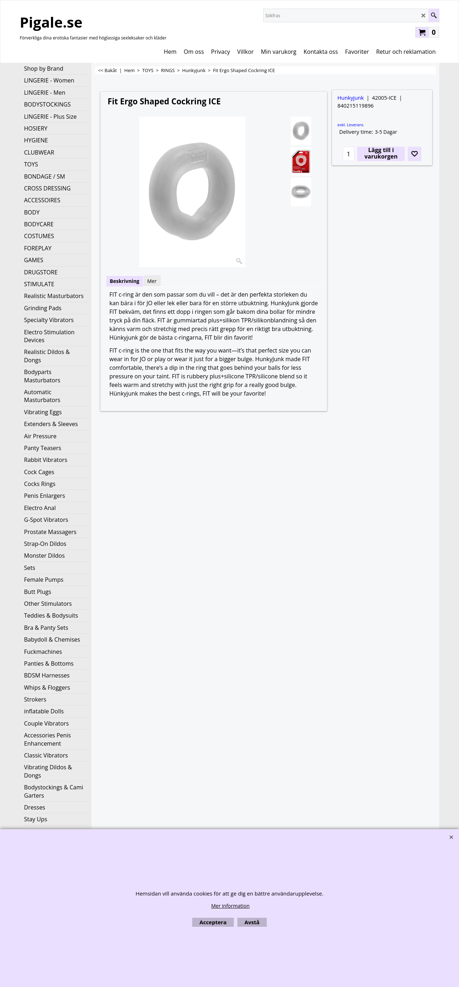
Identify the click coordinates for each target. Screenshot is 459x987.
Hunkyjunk (350, 97)
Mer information (230, 905)
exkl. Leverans (350, 124)
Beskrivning (124, 281)
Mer (152, 281)
